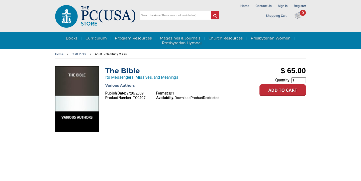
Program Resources (133, 38)
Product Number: (118, 98)
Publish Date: (115, 93)
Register (300, 6)
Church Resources (226, 38)
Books (71, 38)
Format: (162, 93)
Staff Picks (79, 54)
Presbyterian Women (271, 38)
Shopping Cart (276, 16)
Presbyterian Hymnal (182, 42)
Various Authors (120, 85)
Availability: (165, 98)
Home (244, 6)
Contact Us (263, 6)
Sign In (283, 6)
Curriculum (96, 38)
